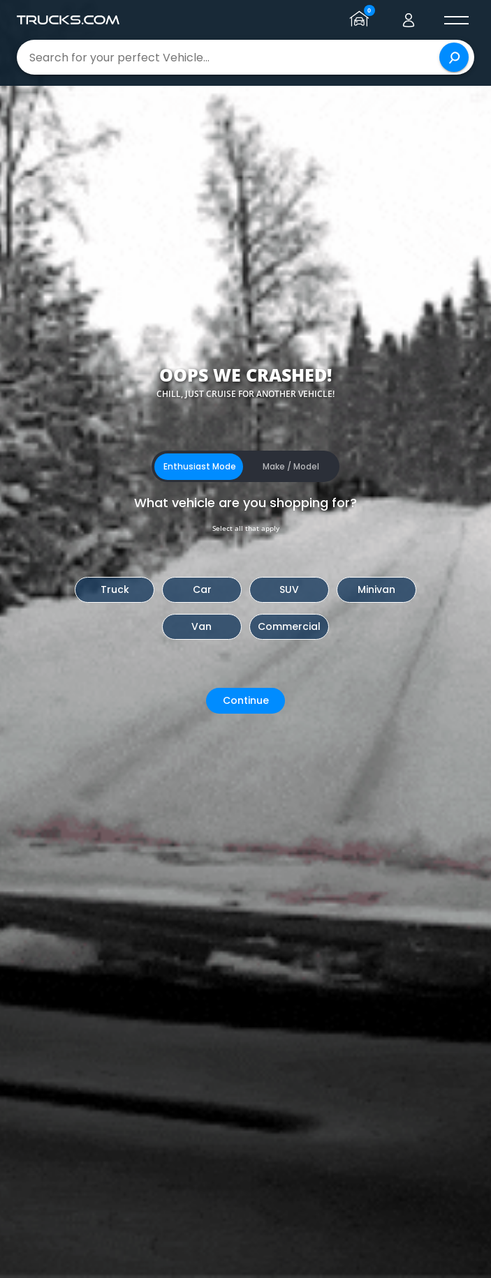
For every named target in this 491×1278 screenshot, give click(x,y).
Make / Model (291, 466)
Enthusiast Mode (199, 466)
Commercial (289, 626)
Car (202, 589)
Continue (246, 700)
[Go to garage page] (361, 20)
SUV (289, 589)
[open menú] (456, 20)
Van (201, 626)
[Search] (454, 57)
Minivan (376, 589)
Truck (115, 589)
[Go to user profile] (408, 20)
